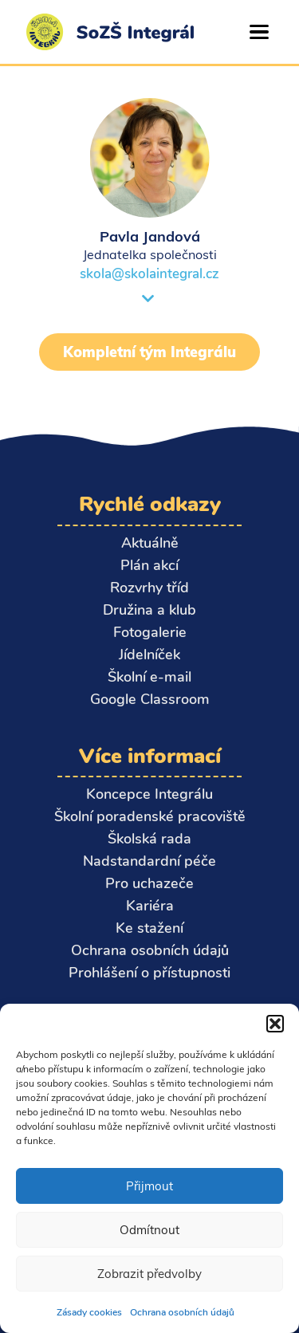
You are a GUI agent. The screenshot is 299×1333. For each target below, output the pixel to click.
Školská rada (149, 838)
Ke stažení (149, 928)
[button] (275, 1024)
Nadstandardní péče (149, 861)
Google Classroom (150, 699)
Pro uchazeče (149, 883)
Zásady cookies (89, 1312)
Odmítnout (149, 1229)
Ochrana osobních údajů (182, 1312)
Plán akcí (149, 565)
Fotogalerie (150, 632)
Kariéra (150, 905)
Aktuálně (150, 542)
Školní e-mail (149, 676)
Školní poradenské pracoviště (150, 816)
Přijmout (149, 1185)
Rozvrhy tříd (149, 587)
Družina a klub (149, 609)
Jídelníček (149, 654)
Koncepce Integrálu (149, 794)
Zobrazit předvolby (149, 1273)
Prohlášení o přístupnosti (149, 972)
